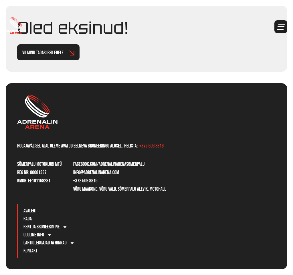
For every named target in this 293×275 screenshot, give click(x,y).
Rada (27, 219)
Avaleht (30, 211)
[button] (280, 26)
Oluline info (37, 235)
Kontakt (30, 251)
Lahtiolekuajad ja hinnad (49, 243)
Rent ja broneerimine (45, 227)
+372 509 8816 (151, 146)
